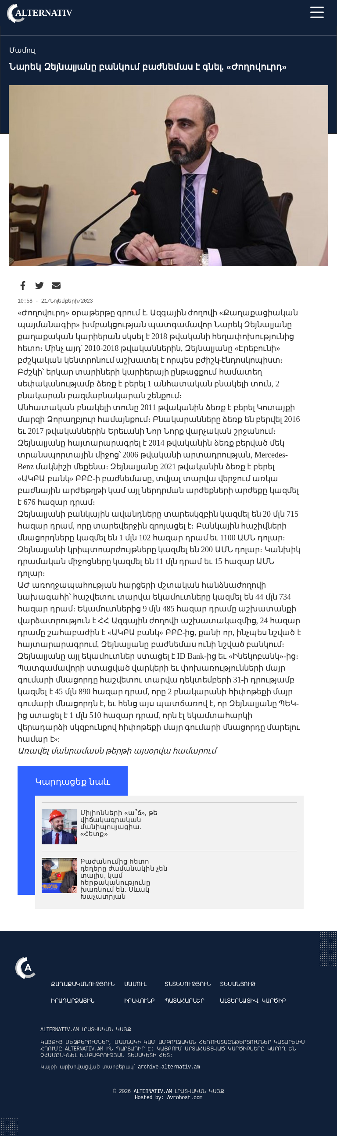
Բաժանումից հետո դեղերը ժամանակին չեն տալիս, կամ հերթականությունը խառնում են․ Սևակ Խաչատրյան (124, 878)
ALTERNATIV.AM (154, 1092)
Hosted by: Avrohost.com (168, 1098)
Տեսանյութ (237, 984)
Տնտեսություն (187, 984)
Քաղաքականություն (82, 984)
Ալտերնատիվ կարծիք (253, 1001)
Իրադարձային (72, 1001)
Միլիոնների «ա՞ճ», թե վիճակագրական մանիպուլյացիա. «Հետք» (119, 823)
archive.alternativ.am (169, 1067)
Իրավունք (139, 1001)
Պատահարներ (184, 1001)
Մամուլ (135, 984)
